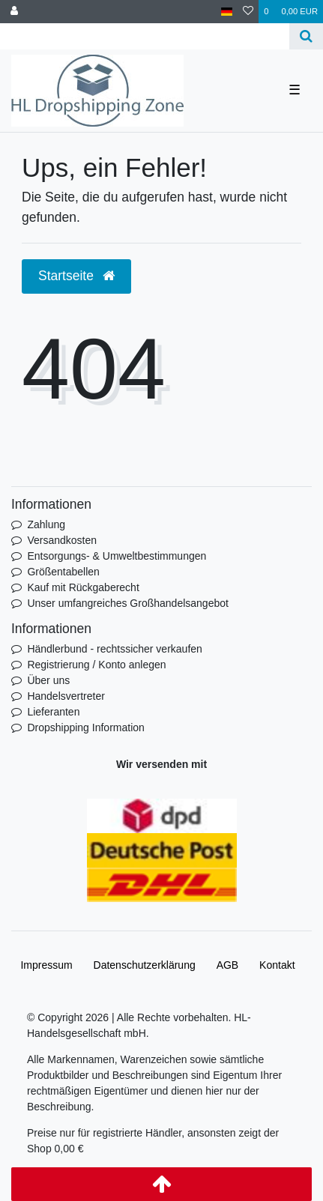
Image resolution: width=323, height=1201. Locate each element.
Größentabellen (63, 572)
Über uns (48, 680)
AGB (228, 965)
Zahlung (46, 524)
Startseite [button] (76, 275)
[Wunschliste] (248, 11)
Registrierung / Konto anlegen (96, 665)
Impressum (46, 965)
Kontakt (277, 965)
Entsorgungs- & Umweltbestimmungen (116, 556)
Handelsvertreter (66, 696)
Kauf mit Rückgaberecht (83, 587)
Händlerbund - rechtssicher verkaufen (114, 649)
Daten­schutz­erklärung (145, 965)
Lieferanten (53, 712)
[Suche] (306, 36)
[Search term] (144, 36)
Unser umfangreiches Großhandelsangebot (128, 603)
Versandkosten (62, 540)
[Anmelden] (14, 11)
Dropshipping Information (85, 727)
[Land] (227, 11)
